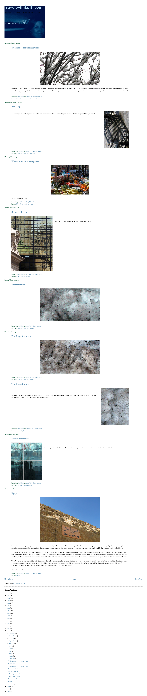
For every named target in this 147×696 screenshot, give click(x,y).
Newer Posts (8, 579)
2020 (8, 608)
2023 (8, 601)
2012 (8, 628)
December (12, 633)
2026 (8, 593)
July (10, 646)
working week (32, 99)
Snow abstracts (18, 284)
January (11, 684)
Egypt (14, 493)
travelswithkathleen (22, 8)
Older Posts (138, 579)
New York (19, 99)
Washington (28, 485)
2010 (8, 687)
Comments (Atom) (19, 584)
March (11, 656)
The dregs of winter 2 (21, 336)
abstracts (19, 153)
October (11, 639)
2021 (8, 606)
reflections (27, 277)
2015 (8, 621)
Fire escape (16, 106)
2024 (8, 598)
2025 (8, 596)
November (12, 636)
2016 (8, 618)
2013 (8, 626)
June (10, 649)
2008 (8, 692)
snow (25, 99)
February (12, 659)
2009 (8, 689)
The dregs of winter (20, 384)
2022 (8, 603)
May (10, 651)
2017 (8, 616)
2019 (8, 611)
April (11, 654)
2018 (8, 613)
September (12, 641)
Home (74, 579)
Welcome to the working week (25, 48)
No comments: (37, 97)
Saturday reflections (20, 438)
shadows (33, 153)
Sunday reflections (19, 212)
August (11, 644)
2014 (8, 623)
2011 (8, 631)
